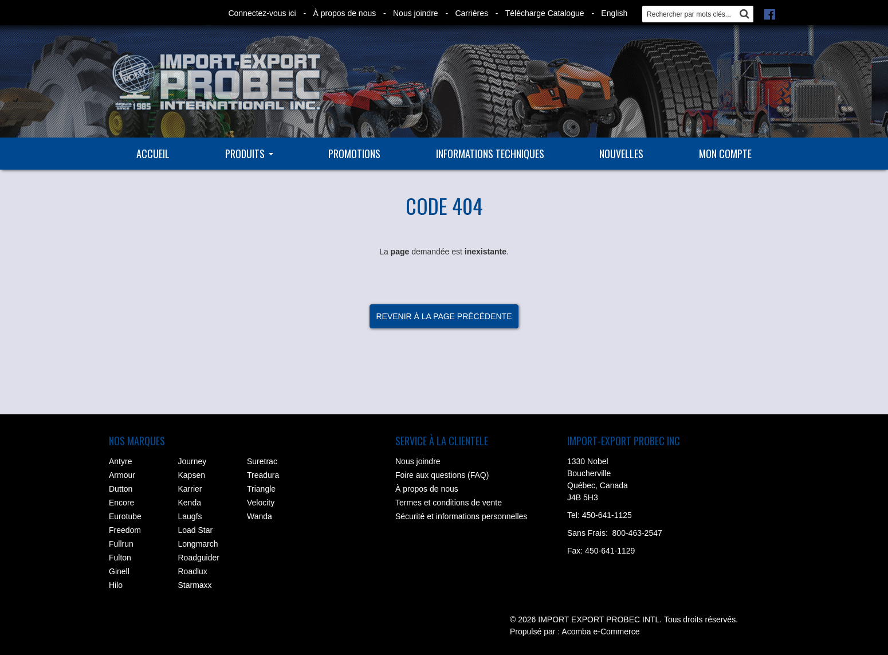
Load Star (195, 530)
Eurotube (125, 516)
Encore (121, 502)
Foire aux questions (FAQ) (442, 475)
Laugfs (190, 516)
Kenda (189, 502)
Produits (249, 153)
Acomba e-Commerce (600, 631)
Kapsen (191, 475)
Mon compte (725, 153)
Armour (122, 475)
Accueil (153, 153)
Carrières (471, 13)
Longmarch (198, 543)
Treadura (263, 475)
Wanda (259, 516)
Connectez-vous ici (262, 13)
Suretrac (262, 461)
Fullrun (121, 543)
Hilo (116, 585)
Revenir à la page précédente (444, 316)
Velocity (260, 502)
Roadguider (198, 557)
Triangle (261, 488)
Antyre (120, 461)
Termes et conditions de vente (448, 502)
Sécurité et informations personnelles (461, 516)
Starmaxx (195, 585)
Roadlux (192, 571)
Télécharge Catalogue (544, 13)
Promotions (354, 153)
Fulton (120, 557)
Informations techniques (490, 153)
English (614, 13)
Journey (192, 461)
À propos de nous (344, 13)
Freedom (125, 530)
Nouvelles (621, 153)
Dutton (120, 488)
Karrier (190, 488)
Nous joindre (415, 13)
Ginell (119, 571)
